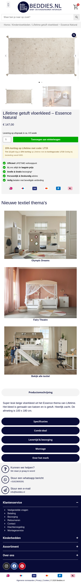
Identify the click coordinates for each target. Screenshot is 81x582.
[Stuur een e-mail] (5, 490)
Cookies (46, 580)
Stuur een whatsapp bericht (27, 478)
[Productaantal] (7, 139)
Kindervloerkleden (21, 24)
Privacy (38, 580)
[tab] (40, 392)
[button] (8, 4)
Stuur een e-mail (20, 488)
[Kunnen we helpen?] (5, 469)
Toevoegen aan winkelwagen (45, 139)
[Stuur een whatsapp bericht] (5, 479)
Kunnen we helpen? (23, 467)
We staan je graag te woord (23, 471)
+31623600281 (17, 481)
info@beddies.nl (18, 492)
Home (7, 24)
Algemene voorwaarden (25, 580)
